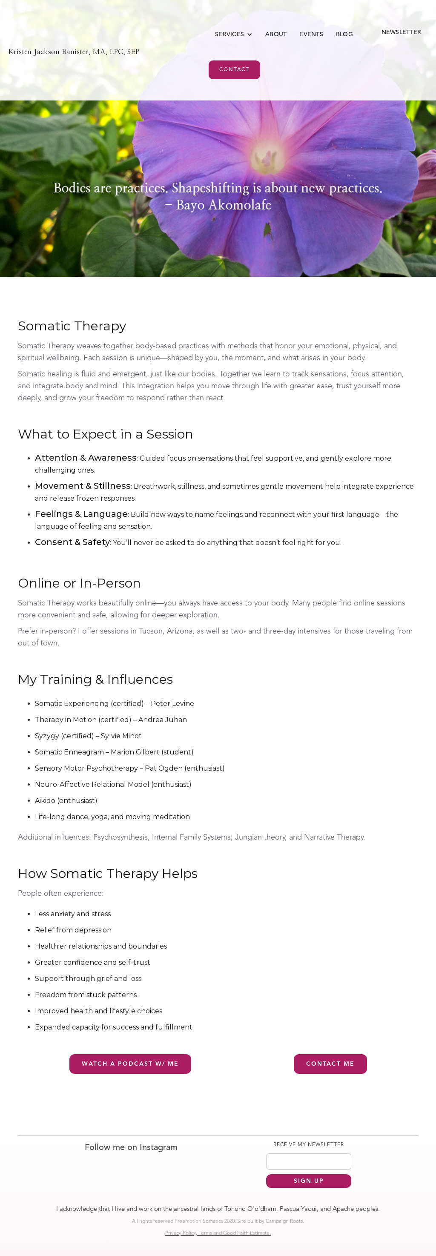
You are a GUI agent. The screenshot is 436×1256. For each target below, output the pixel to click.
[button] (234, 34)
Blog (344, 34)
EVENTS (311, 34)
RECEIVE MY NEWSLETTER (308, 1144)
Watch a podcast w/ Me (130, 1064)
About (276, 34)
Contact (234, 69)
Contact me (330, 1064)
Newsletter (402, 32)
